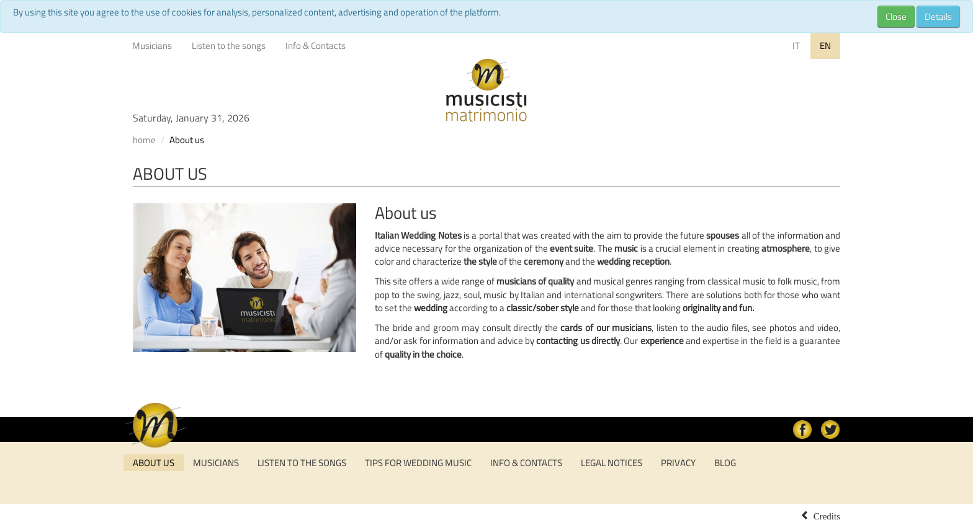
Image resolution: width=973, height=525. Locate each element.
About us (153, 463)
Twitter (830, 429)
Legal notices (611, 463)
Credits (827, 515)
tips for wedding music (418, 463)
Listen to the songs (229, 45)
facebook (802, 429)
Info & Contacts (315, 45)
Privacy (678, 463)
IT (796, 45)
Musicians (152, 45)
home (144, 140)
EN (825, 45)
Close (896, 16)
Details (938, 16)
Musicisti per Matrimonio (486, 90)
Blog (725, 463)
